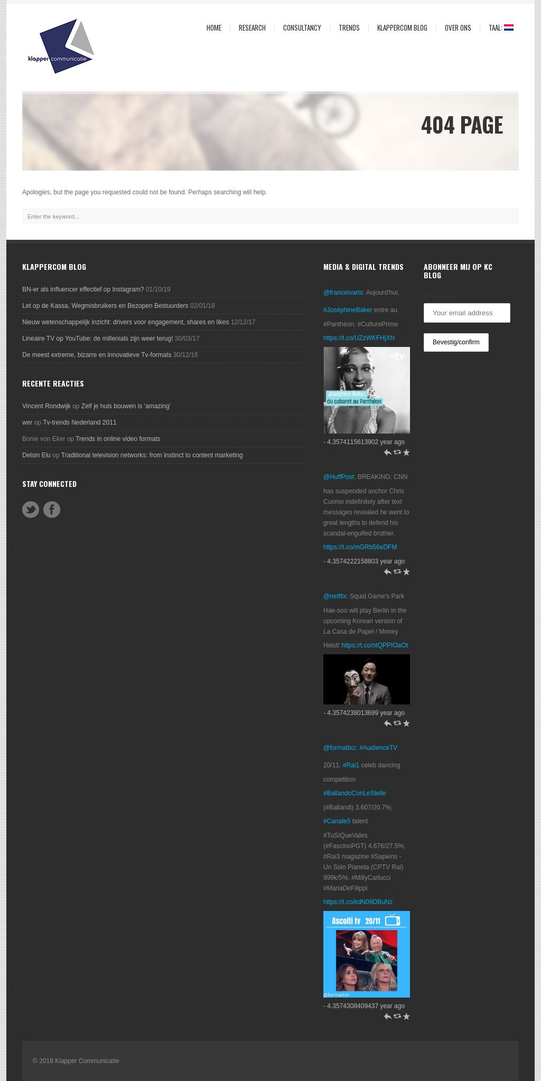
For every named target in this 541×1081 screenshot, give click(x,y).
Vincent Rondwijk (46, 406)
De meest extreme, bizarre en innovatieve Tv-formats (97, 355)
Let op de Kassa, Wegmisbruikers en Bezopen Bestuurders (105, 305)
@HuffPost (338, 477)
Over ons (455, 27)
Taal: (497, 27)
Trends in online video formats (118, 439)
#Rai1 (351, 765)
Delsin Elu (36, 455)
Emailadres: (442, 296)
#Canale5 (336, 821)
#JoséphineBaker (347, 310)
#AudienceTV (378, 747)
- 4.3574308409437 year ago (364, 1006)
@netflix (335, 596)
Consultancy (299, 27)
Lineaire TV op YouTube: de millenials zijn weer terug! (97, 338)
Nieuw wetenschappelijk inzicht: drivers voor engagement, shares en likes (125, 322)
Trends (346, 27)
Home (214, 27)
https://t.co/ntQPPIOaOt (374, 645)
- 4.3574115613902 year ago (364, 442)
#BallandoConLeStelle (354, 793)
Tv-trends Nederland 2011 (79, 422)
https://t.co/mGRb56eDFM (360, 547)
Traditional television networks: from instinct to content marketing (152, 455)
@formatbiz (339, 747)
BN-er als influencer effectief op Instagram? (83, 289)
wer (27, 422)
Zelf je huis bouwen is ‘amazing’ (126, 406)
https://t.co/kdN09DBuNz (358, 902)
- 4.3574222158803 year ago (364, 561)
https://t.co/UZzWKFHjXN (359, 338)
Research (249, 27)
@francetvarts (343, 292)
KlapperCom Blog (402, 27)
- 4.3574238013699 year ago (364, 713)
